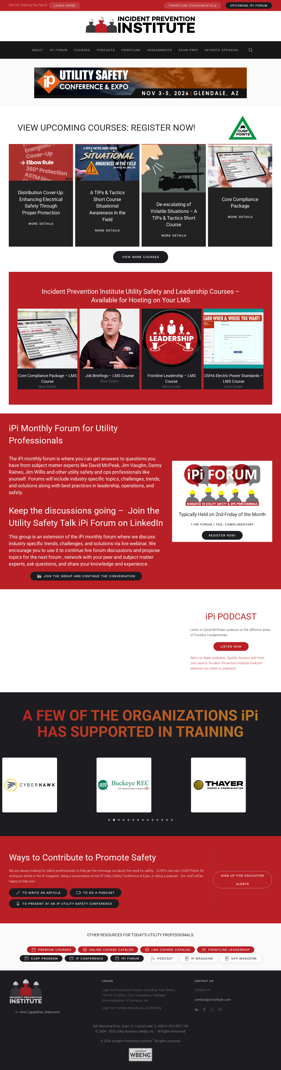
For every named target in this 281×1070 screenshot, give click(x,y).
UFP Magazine (241, 958)
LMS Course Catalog (167, 949)
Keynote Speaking (221, 50)
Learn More (65, 5)
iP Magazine (199, 958)
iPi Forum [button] (59, 50)
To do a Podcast (95, 892)
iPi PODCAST (231, 616)
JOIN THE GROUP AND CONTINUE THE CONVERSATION (86, 576)
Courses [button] (82, 50)
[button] (250, 50)
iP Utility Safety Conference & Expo (125, 876)
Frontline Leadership (226, 949)
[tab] (109, 820)
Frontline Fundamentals (193, 5)
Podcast (162, 958)
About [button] (37, 50)
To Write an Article (38, 892)
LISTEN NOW (231, 646)
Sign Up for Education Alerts (242, 880)
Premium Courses (51, 949)
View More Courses (140, 257)
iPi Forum (127, 958)
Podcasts (106, 50)
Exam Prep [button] (188, 50)
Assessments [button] (159, 50)
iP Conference (86, 958)
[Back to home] (140, 26)
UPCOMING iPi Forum (248, 5)
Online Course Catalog (108, 949)
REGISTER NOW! (222, 535)
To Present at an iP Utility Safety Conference (64, 903)
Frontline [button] (130, 50)
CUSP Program (41, 958)
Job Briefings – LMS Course (109, 375)
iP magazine (50, 876)
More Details (47, 387)
